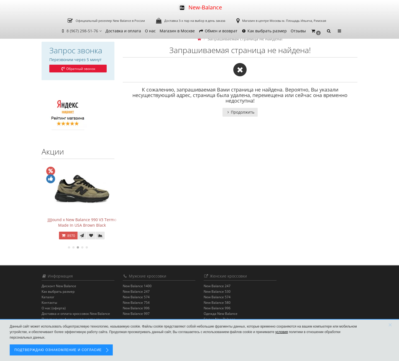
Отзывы (298, 30)
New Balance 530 (217, 291)
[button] (316, 31)
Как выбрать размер (264, 30)
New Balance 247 (136, 291)
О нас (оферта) (54, 308)
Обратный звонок (77, 68)
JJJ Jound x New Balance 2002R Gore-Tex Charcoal (78, 222)
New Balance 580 (217, 302)
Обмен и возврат (218, 30)
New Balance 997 (136, 313)
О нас (150, 30)
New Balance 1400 (137, 286)
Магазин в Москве (177, 30)
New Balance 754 (136, 302)
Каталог (48, 297)
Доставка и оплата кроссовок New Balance (76, 313)
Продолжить (240, 112)
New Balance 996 (136, 308)
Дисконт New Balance (59, 286)
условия (281, 332)
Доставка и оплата (123, 30)
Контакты (49, 302)
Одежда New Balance (220, 313)
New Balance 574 (136, 297)
